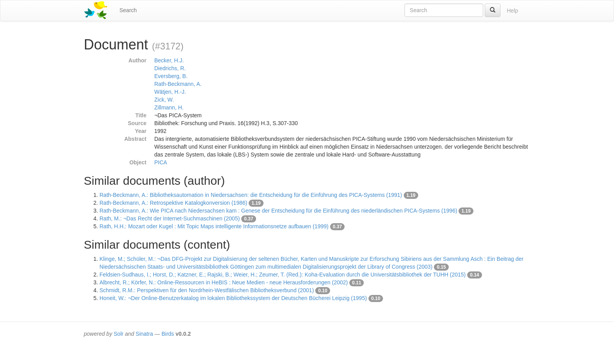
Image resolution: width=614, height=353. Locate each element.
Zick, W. (164, 99)
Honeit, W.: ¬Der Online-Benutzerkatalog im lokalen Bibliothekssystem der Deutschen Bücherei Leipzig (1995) (233, 298)
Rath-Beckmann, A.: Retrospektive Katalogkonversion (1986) (173, 203)
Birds (167, 334)
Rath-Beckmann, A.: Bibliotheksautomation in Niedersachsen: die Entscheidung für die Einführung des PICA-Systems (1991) (250, 195)
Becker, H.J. (169, 60)
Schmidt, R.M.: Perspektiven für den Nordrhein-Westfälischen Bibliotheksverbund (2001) (206, 290)
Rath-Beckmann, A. (178, 84)
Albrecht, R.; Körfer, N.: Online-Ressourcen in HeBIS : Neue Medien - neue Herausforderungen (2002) (223, 282)
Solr (118, 334)
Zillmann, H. (169, 107)
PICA (160, 162)
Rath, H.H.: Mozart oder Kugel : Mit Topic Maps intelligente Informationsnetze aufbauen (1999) (214, 226)
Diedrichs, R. (170, 68)
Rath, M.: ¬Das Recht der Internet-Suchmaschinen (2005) (169, 218)
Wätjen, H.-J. (170, 92)
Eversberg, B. (171, 76)
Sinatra (144, 334)
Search (128, 10)
